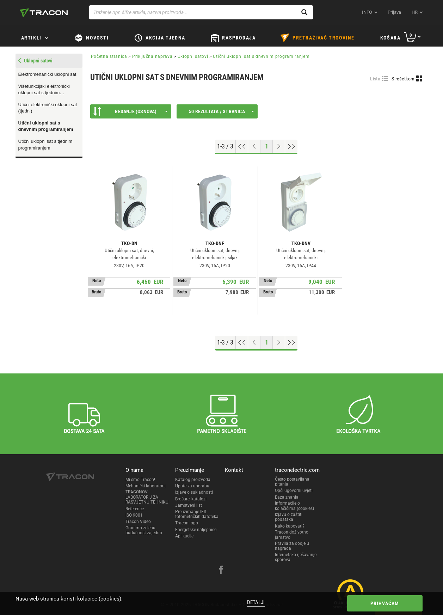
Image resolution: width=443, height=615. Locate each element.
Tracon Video (138, 521)
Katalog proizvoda (192, 479)
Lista (375, 78)
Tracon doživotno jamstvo (291, 535)
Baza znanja (287, 497)
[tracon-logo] (44, 13)
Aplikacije (184, 536)
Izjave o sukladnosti (194, 492)
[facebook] (221, 571)
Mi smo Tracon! (140, 479)
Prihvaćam (384, 603)
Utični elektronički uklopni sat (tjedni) (47, 108)
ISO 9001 (134, 515)
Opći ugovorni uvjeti (294, 490)
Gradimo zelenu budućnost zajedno (143, 530)
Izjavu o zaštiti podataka (288, 517)
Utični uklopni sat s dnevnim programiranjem (45, 126)
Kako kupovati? (289, 526)
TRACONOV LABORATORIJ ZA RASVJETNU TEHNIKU (146, 497)
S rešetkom (403, 78)
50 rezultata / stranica (221, 111)
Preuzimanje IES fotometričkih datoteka (197, 514)
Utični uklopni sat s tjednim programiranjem (45, 145)
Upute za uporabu (192, 485)
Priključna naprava (152, 56)
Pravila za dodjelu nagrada (292, 546)
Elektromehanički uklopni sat (47, 74)
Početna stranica (109, 56)
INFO (367, 12)
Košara (390, 38)
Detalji (256, 602)
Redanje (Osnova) (130, 111)
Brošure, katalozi (191, 499)
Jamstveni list (188, 505)
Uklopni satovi (193, 56)
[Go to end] (291, 146)
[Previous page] (254, 146)
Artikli (31, 38)
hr (415, 12)
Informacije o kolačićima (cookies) (294, 506)
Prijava (394, 12)
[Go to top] (242, 146)
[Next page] (279, 146)
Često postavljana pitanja (292, 482)
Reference (134, 508)
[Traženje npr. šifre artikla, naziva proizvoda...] (201, 12)
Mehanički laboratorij (145, 485)
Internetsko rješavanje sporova (295, 557)
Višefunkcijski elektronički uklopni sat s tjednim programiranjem (44, 90)
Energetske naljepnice (195, 529)
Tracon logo (186, 522)
